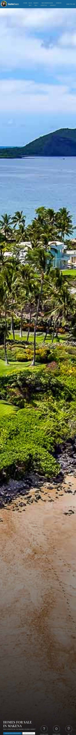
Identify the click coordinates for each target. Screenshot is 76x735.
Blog (30, 3)
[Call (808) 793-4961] (70, 4)
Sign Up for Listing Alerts (12, 733)
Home (25, 3)
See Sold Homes (28, 733)
